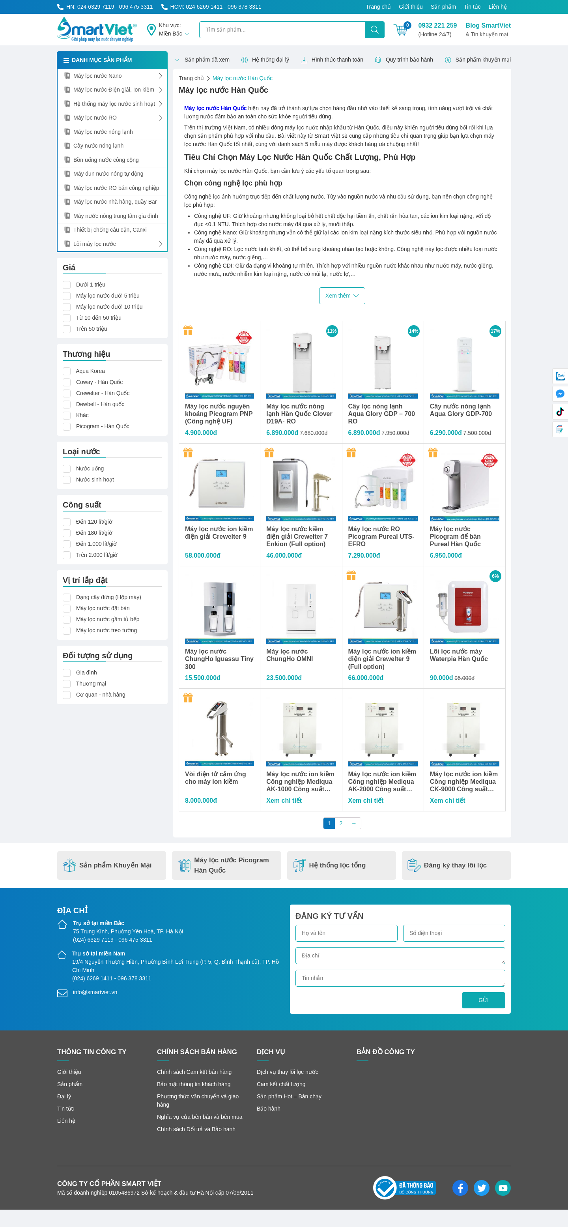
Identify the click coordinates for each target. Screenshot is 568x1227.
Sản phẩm (443, 7)
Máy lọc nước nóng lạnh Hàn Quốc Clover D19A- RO (299, 418)
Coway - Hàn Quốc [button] (99, 382)
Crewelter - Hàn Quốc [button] (103, 393)
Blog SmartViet (488, 30)
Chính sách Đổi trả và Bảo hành (196, 1146)
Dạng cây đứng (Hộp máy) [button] (108, 597)
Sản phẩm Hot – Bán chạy (289, 1114)
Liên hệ (498, 7)
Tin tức (472, 7)
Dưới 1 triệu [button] (90, 284)
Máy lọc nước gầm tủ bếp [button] (108, 619)
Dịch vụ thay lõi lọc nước (287, 1089)
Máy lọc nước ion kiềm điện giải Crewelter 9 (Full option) (382, 672)
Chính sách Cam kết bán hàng (194, 1089)
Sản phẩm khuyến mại (478, 60)
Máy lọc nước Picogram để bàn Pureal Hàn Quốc (455, 545)
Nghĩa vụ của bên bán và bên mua (199, 1134)
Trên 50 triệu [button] (91, 329)
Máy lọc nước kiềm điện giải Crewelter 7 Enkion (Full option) (297, 545)
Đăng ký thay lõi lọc (447, 883)
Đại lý (64, 1114)
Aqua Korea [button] (90, 371)
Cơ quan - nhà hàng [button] (100, 694)
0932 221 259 (438, 30)
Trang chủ (378, 7)
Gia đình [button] (86, 672)
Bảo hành (268, 1126)
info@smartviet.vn (95, 1009)
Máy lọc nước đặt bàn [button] (103, 608)
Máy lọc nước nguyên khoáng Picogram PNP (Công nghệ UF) (218, 418)
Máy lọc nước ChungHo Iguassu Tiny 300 (219, 672)
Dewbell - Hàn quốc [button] (100, 404)
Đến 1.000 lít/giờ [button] (96, 544)
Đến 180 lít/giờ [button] (94, 533)
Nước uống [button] (90, 468)
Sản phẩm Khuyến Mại (107, 883)
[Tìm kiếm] (375, 29)
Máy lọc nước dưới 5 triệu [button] (108, 295)
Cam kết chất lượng (281, 1101)
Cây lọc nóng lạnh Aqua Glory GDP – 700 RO (381, 418)
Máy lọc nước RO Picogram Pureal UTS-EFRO (381, 545)
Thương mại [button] (91, 683)
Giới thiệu (411, 7)
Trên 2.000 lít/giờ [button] (97, 555)
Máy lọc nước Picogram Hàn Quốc (223, 883)
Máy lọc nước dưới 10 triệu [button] (109, 306)
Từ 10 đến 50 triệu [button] (98, 318)
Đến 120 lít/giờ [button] (94, 522)
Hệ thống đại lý (265, 60)
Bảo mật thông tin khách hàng (193, 1101)
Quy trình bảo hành (404, 60)
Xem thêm (342, 295)
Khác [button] (82, 415)
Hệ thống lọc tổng (329, 883)
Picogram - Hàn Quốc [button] (102, 426)
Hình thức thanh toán (332, 60)
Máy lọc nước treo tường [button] (106, 630)
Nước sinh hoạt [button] (95, 479)
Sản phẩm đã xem (202, 60)
